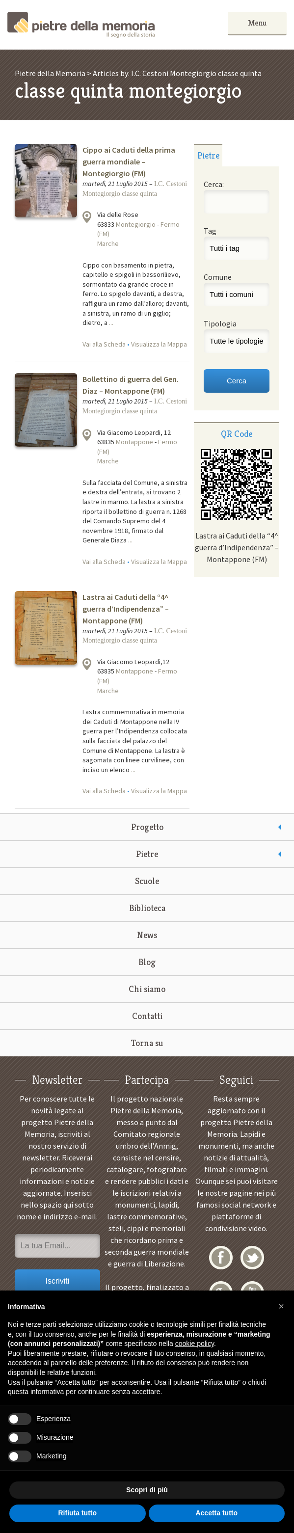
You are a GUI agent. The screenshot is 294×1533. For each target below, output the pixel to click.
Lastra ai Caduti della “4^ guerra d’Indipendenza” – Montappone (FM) (125, 608)
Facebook (221, 1257)
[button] (281, 1306)
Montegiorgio (136, 224)
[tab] (208, 155)
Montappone (134, 441)
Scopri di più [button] (147, 1490)
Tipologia (220, 323)
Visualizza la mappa (86, 217)
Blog (147, 962)
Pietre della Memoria (81, 25)
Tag (210, 231)
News (147, 935)
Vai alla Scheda (104, 344)
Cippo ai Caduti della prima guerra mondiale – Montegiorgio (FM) (128, 161)
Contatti (147, 1016)
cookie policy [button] (194, 1343)
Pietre (147, 854)
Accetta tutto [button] (216, 1513)
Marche (108, 243)
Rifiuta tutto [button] (77, 1513)
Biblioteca (147, 908)
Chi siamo (147, 989)
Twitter (252, 1257)
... (111, 322)
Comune (218, 277)
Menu (257, 23)
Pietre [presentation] (208, 155)
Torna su (147, 1043)
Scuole (147, 881)
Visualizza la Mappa (159, 344)
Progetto (147, 827)
